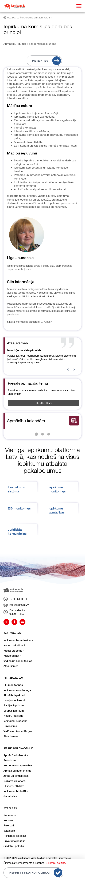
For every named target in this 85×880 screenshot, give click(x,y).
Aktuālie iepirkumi (14, 695)
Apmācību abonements (17, 770)
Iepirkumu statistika (15, 720)
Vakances (9, 830)
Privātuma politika (14, 840)
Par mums (9, 815)
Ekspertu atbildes (13, 786)
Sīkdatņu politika (13, 846)
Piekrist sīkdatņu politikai (35, 872)
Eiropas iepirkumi (13, 710)
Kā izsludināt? (12, 655)
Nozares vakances (14, 780)
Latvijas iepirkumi (14, 700)
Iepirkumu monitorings (17, 690)
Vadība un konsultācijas (17, 660)
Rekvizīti (8, 825)
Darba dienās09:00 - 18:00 (14, 612)
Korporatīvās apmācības (18, 765)
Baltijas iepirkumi (13, 705)
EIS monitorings (19, 508)
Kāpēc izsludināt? (14, 645)
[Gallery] (42, 355)
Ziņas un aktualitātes (16, 775)
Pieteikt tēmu (43, 403)
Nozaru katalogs (13, 715)
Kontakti (8, 820)
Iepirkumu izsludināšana (18, 640)
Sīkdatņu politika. (56, 862)
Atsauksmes (10, 665)
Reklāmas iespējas (14, 835)
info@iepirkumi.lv (16, 605)
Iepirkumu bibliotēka (15, 791)
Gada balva (10, 796)
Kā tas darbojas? (13, 650)
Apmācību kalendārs (15, 755)
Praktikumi (9, 760)
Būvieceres (10, 725)
